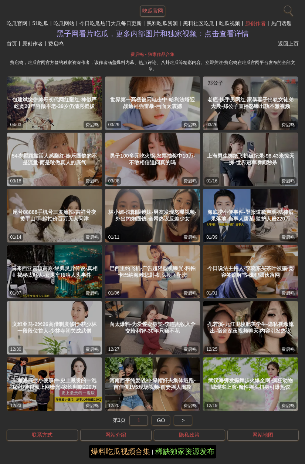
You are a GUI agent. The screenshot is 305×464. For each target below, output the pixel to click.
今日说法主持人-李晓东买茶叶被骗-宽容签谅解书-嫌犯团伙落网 (250, 271)
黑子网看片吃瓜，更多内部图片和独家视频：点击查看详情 (153, 34)
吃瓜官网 (17, 23)
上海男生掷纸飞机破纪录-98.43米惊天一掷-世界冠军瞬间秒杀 (250, 159)
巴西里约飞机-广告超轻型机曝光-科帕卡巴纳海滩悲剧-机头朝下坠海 (152, 271)
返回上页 (288, 44)
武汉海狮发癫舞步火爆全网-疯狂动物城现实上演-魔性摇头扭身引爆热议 (250, 383)
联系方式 (42, 435)
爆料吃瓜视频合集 (120, 451)
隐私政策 (189, 435)
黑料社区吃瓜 (198, 23)
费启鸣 (92, 124)
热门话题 (281, 23)
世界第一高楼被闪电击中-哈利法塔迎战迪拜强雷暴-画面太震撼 (152, 103)
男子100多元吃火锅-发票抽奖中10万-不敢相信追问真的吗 (152, 159)
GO (161, 420)
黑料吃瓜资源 (162, 23)
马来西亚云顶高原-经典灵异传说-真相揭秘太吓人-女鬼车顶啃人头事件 (54, 271)
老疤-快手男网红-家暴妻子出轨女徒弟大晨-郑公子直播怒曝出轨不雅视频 (250, 103)
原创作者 (255, 23)
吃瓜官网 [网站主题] (152, 11)
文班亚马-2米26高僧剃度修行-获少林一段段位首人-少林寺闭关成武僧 (54, 327)
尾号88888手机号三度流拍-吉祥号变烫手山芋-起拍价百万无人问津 (54, 215)
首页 (12, 44)
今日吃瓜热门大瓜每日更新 (110, 23)
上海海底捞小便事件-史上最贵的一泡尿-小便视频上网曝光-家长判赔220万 (54, 383)
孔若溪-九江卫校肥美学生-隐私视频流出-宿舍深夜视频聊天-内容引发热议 (250, 327)
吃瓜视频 (229, 23)
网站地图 (263, 435)
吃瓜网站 (64, 23)
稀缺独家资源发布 (184, 451)
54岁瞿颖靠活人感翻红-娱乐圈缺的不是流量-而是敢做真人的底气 (54, 159)
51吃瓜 (41, 23)
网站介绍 (115, 435)
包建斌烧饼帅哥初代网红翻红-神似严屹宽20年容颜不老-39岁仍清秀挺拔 (54, 103)
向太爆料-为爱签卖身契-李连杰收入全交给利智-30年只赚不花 (152, 327)
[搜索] (287, 9)
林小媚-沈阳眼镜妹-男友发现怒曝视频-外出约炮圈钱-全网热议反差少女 (152, 215)
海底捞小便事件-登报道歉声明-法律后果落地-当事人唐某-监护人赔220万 (250, 215)
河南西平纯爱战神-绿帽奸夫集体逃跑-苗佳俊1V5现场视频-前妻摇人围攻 (152, 383)
